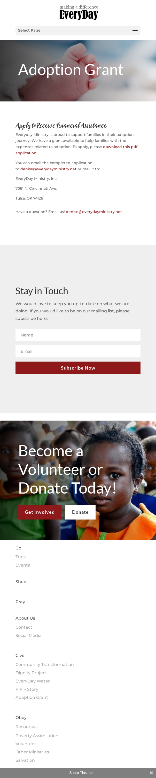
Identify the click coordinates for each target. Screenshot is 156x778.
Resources (26, 726)
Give (20, 655)
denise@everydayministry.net (48, 169)
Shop (20, 581)
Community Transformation (44, 664)
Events (22, 565)
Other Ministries (32, 752)
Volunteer (25, 743)
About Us (25, 618)
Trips (20, 556)
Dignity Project (31, 672)
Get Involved (40, 516)
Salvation (25, 760)
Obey (21, 717)
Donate (80, 516)
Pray (20, 601)
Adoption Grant (31, 697)
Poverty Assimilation (36, 735)
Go (18, 548)
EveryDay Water (32, 681)
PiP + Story (26, 689)
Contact (23, 627)
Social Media (28, 635)
